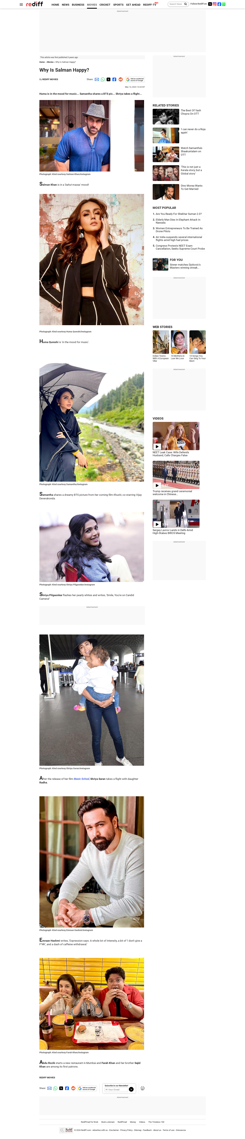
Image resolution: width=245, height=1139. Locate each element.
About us (157, 1130)
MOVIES (92, 4)
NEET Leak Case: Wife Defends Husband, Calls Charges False (171, 454)
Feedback (147, 1130)
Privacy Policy (126, 1130)
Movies (50, 62)
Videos (142, 1122)
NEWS (65, 4)
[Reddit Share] (120, 79)
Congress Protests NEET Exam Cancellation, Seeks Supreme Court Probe (180, 247)
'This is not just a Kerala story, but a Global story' (191, 170)
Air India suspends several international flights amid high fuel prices (179, 239)
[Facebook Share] (114, 79)
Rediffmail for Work (89, 1122)
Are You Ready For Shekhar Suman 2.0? (179, 213)
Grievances (181, 1130)
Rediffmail (122, 1122)
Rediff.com (86, 1130)
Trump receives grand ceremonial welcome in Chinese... (172, 493)
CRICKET (105, 4)
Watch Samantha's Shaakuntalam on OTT (191, 151)
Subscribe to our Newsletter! (116, 1086)
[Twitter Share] (108, 79)
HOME (55, 4)
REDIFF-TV (149, 4)
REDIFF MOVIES (50, 79)
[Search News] (184, 4)
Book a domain (108, 1122)
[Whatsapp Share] (102, 79)
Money (133, 1122)
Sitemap (137, 1130)
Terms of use (168, 1130)
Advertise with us (100, 1130)
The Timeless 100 (156, 1122)
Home (42, 62)
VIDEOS (158, 418)
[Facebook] (219, 4)
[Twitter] (210, 4)
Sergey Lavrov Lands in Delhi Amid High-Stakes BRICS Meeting (173, 532)
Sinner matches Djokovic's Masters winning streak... (185, 266)
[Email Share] (96, 79)
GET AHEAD (133, 4)
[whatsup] (224, 4)
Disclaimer (114, 1130)
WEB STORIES (162, 327)
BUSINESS (78, 4)
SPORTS (118, 4)
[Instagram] (214, 4)
